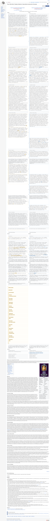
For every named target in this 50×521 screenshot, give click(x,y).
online (41, 482)
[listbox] (45, 6)
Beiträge (20, 8)
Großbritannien (32, 516)
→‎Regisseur (17, 9)
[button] (44, 6)
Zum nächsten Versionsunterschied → (38, 9)
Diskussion (18, 8)
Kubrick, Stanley (15, 516)
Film (10, 516)
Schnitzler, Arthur (19, 516)
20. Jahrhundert (23, 516)
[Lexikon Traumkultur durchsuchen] (44, 2)
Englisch (30, 516)
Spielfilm (12, 516)
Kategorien (8, 516)
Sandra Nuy (48, 471)
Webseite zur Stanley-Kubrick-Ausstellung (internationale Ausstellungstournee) (16, 509)
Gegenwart (27, 516)
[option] (44, 6)
